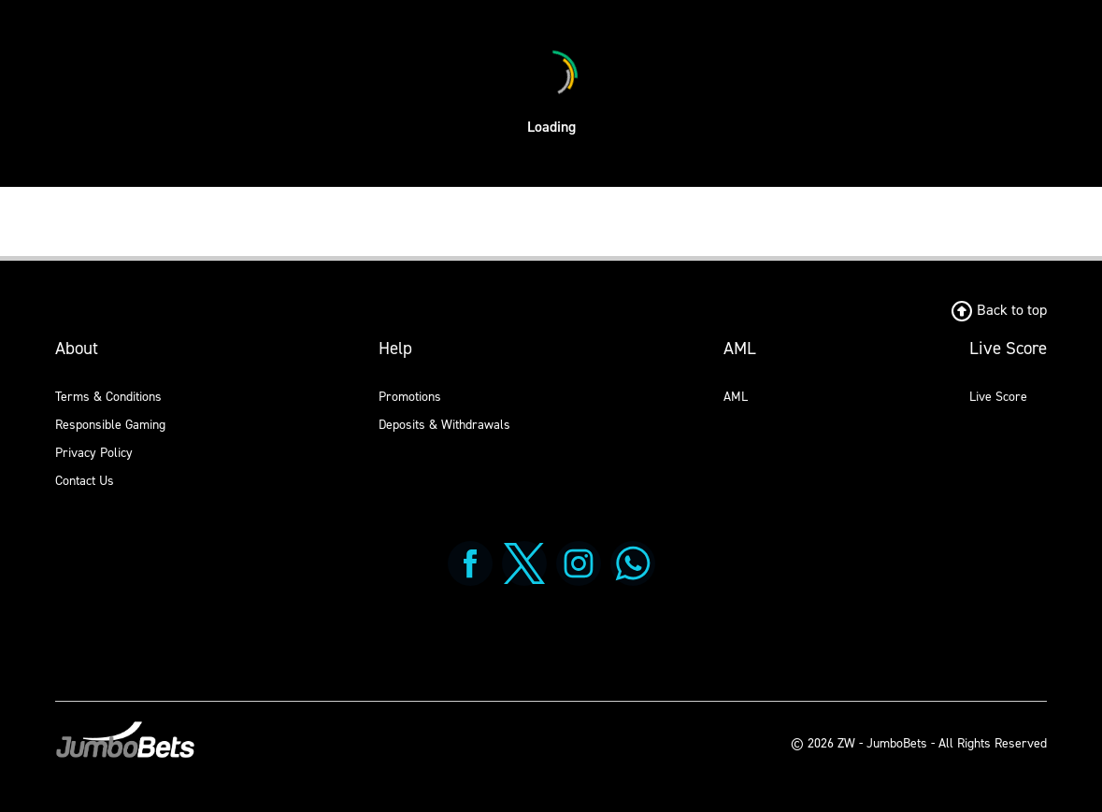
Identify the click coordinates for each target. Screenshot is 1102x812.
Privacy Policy (94, 453)
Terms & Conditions (108, 397)
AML (735, 397)
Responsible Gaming (110, 425)
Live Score (998, 397)
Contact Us (84, 481)
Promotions (410, 397)
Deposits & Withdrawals (444, 425)
